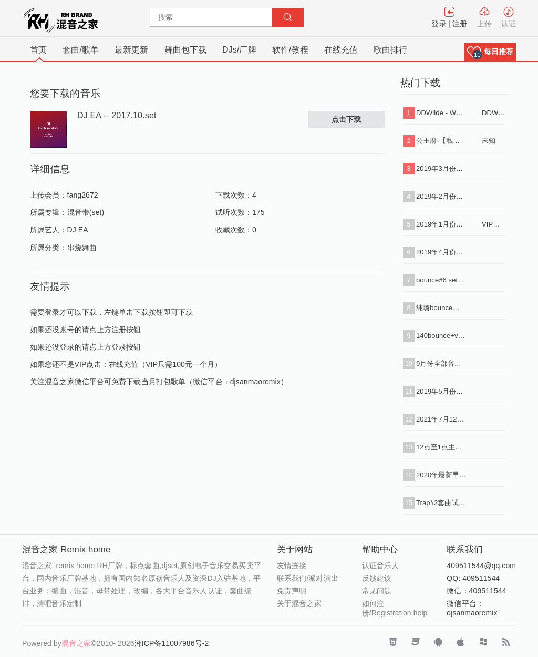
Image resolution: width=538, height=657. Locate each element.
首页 (38, 49)
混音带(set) (86, 212)
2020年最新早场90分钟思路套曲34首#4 (441, 475)
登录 (438, 23)
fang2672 (82, 195)
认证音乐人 (380, 565)
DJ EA (77, 229)
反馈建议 (376, 578)
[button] (490, 52)
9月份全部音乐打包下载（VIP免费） (441, 363)
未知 (488, 141)
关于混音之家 (299, 603)
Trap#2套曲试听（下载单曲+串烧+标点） (441, 503)
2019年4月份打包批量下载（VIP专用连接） (441, 252)
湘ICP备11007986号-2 (171, 643)
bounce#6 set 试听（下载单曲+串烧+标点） (441, 280)
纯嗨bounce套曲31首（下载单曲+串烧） (441, 308)
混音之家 (76, 643)
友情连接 (291, 565)
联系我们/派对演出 (307, 578)
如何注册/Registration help (395, 608)
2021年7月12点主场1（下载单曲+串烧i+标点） (441, 419)
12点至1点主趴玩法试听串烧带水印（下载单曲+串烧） (441, 447)
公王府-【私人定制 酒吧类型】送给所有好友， (441, 141)
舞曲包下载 (185, 49)
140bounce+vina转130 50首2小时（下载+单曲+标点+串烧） (441, 336)
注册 (459, 23)
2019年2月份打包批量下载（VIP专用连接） (441, 196)
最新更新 (131, 49)
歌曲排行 (390, 49)
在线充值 (341, 49)
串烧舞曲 (82, 247)
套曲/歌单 (81, 49)
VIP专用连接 (493, 224)
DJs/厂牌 (239, 49)
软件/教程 (290, 49)
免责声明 (291, 591)
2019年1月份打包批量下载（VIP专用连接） (441, 224)
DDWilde (493, 113)
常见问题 (376, 591)
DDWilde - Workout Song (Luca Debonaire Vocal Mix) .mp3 (441, 113)
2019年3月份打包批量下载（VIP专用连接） (441, 168)
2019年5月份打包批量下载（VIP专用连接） (441, 391)
